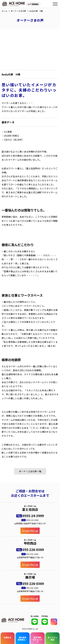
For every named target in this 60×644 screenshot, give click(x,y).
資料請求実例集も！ (22, 637)
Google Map (30, 531)
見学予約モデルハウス (37, 638)
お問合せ (7, 636)
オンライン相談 (52, 637)
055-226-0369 (33, 549)
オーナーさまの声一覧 (30, 471)
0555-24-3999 (33, 515)
